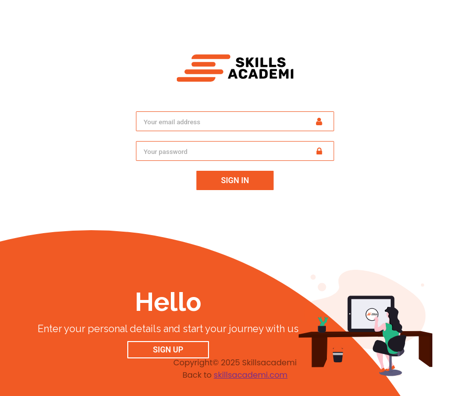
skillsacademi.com (251, 375)
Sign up (168, 349)
